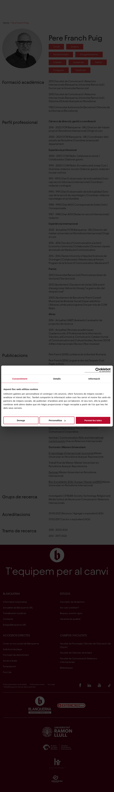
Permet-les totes (93, 420)
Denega (21, 420)
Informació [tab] (94, 378)
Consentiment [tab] (19, 378)
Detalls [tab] (57, 378)
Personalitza (57, 420)
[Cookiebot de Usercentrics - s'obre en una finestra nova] (98, 370)
